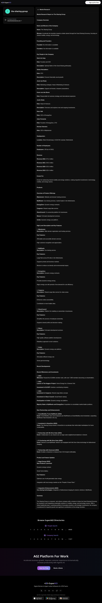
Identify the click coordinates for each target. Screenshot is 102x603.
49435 (70, 529)
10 (62, 529)
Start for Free (43, 568)
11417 (70, 539)
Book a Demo (58, 568)
